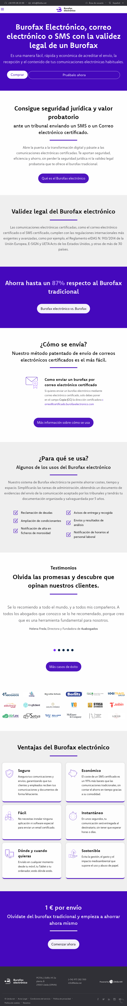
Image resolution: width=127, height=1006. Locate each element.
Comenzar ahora (63, 944)
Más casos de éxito (63, 666)
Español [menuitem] (114, 3)
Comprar (17, 74)
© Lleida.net (10, 998)
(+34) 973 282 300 (77, 979)
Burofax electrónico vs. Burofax (64, 308)
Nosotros (26, 1003)
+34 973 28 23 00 (14, 3)
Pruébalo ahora (74, 75)
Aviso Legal (22, 998)
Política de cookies (12, 1003)
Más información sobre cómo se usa (63, 422)
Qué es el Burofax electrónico (63, 178)
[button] (54, 650)
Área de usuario (94, 3)
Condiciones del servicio (40, 998)
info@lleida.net (37, 3)
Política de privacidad (62, 998)
